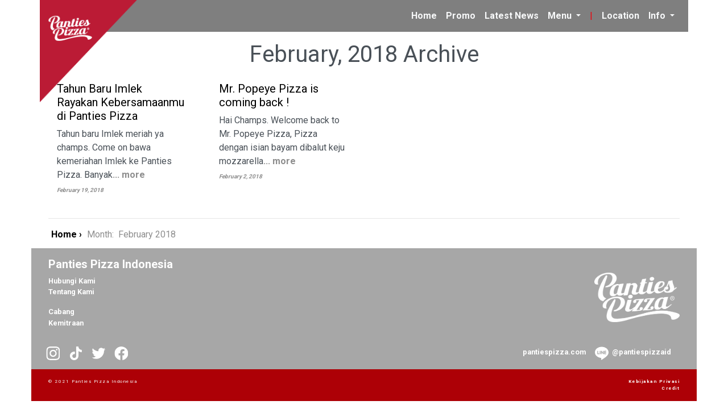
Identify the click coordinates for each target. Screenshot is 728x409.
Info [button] (658, 15)
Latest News (512, 15)
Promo (460, 15)
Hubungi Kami (72, 281)
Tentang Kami (71, 291)
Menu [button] (561, 15)
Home (426, 15)
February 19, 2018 (80, 190)
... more (129, 174)
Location (620, 15)
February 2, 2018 (240, 176)
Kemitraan (66, 323)
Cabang (61, 311)
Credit (670, 388)
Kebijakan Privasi (654, 381)
